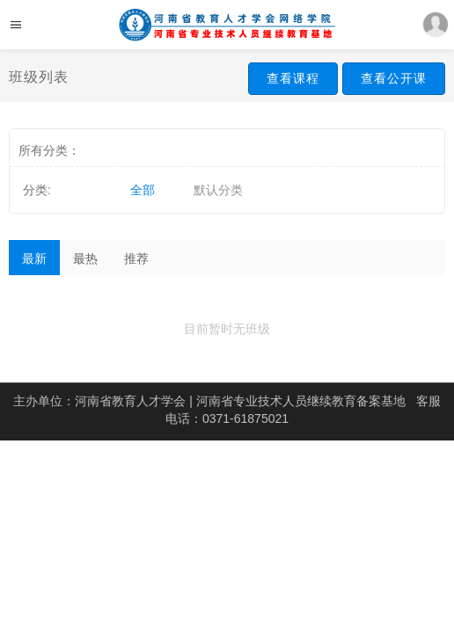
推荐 (136, 258)
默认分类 (218, 190)
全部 (142, 190)
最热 (85, 258)
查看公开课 (394, 78)
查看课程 (293, 78)
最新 (34, 258)
